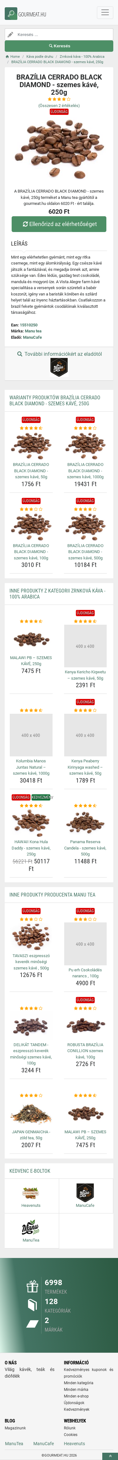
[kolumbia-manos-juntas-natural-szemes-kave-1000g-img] (31, 735)
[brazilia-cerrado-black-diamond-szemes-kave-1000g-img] (85, 446)
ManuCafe (32, 337)
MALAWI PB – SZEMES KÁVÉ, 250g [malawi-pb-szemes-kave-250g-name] (31, 660)
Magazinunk (15, 1428)
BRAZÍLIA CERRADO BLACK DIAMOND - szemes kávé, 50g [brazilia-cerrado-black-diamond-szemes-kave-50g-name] (31, 470)
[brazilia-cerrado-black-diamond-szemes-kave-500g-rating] (85, 509)
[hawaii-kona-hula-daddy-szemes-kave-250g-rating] (31, 806)
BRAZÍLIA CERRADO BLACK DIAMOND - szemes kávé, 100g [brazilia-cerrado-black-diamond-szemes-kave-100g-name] (31, 551)
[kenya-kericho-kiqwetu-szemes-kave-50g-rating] (85, 621)
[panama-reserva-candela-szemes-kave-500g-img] (85, 823)
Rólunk (70, 1428)
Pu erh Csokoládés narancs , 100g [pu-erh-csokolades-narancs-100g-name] (85, 973)
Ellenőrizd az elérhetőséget (59, 224)
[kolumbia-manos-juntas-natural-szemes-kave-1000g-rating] (31, 710)
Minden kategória (78, 1383)
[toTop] (110, 1456)
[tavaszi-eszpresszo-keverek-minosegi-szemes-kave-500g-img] (31, 936)
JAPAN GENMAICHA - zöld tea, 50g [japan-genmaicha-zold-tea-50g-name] (31, 1135)
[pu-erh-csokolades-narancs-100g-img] (85, 943)
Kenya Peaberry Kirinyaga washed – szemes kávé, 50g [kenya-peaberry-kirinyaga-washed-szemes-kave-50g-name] (85, 767)
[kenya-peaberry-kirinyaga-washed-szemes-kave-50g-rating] (85, 710)
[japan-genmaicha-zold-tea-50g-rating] (31, 1096)
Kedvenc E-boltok (29, 1171)
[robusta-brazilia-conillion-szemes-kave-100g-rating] (85, 1008)
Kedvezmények (76, 1409)
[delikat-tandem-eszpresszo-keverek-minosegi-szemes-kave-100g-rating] (31, 1008)
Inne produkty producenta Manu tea (52, 895)
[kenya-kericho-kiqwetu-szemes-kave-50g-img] (85, 646)
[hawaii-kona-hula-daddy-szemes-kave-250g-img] (31, 823)
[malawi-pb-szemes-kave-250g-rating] (31, 621)
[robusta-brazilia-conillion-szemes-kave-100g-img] (85, 1025)
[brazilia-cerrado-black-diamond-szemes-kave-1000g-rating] (85, 428)
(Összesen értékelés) (59, 105)
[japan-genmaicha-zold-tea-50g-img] (31, 1113)
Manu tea (33, 331)
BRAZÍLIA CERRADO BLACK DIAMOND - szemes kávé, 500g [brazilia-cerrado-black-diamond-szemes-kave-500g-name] (85, 551)
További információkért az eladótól (59, 364)
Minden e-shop (76, 1396)
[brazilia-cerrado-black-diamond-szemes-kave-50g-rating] (31, 428)
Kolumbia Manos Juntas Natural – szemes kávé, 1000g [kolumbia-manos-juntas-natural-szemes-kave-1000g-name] (31, 767)
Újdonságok (74, 1403)
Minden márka (76, 1389)
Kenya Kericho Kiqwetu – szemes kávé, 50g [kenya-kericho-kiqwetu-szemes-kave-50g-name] (85, 675)
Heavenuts (74, 1443)
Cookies (70, 1435)
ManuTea (14, 1443)
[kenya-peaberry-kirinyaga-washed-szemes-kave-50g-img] (85, 735)
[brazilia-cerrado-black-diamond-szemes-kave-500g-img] (85, 526)
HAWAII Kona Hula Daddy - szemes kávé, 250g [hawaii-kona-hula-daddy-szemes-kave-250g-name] (31, 847)
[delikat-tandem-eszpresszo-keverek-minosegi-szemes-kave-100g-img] (31, 1025)
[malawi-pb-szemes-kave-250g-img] (31, 639)
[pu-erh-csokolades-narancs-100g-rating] (85, 919)
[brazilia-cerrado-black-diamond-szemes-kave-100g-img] (31, 526)
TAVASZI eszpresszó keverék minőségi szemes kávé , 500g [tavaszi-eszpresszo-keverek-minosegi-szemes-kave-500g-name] (31, 961)
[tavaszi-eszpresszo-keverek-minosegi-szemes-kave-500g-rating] (31, 919)
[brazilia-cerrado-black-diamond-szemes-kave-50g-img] (31, 446)
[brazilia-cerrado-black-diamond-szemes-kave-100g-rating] (31, 509)
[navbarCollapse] (105, 12)
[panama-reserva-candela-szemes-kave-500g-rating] (85, 806)
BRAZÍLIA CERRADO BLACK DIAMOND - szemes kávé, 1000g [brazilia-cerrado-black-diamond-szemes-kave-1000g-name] (85, 470)
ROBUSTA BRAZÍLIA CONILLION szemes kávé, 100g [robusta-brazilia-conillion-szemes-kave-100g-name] (85, 1050)
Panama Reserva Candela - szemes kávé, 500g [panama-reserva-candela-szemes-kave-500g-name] (85, 847)
